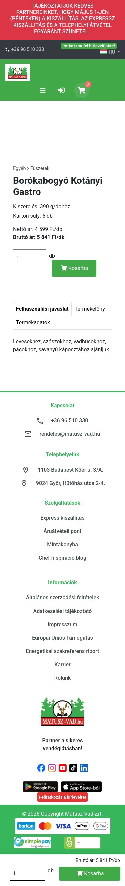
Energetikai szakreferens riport (62, 651)
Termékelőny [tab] (90, 309)
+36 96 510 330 (27, 49)
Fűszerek (40, 168)
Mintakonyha (62, 544)
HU (108, 52)
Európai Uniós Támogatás (62, 638)
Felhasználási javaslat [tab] (42, 309)
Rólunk (62, 678)
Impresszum (62, 624)
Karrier (62, 664)
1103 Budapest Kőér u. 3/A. (70, 470)
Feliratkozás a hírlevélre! (62, 797)
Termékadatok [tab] (33, 322)
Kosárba (74, 268)
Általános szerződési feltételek (62, 597)
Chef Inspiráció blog (62, 558)
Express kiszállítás (62, 518)
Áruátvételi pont (63, 531)
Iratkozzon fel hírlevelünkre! (88, 45)
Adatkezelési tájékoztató (62, 611)
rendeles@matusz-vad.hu (69, 434)
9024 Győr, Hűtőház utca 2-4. (70, 483)
